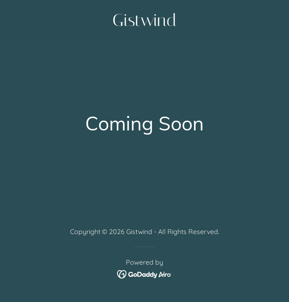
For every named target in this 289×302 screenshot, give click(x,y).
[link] (144, 23)
